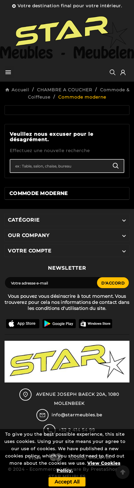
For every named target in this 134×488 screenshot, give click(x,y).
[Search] (116, 166)
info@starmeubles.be (77, 415)
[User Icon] (122, 72)
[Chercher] (59, 166)
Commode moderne (38, 193)
